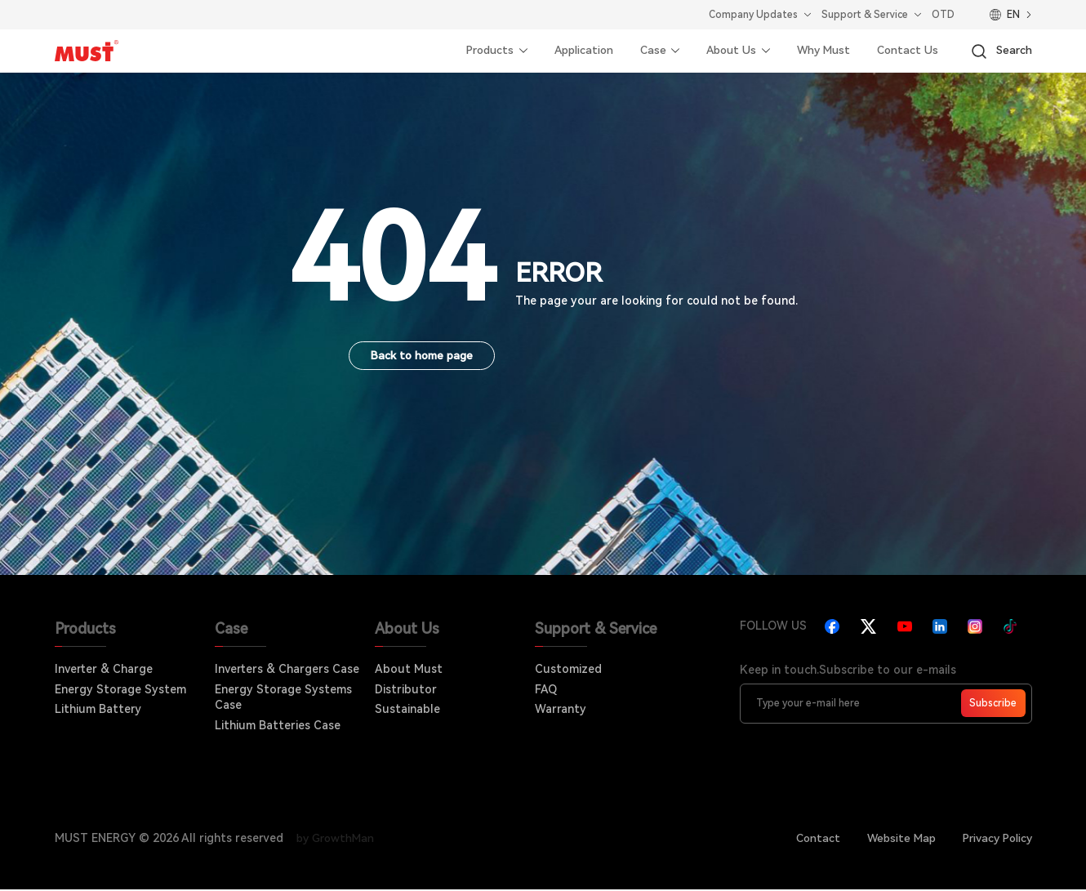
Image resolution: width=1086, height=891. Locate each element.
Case (643, 50)
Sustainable (407, 709)
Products (473, 50)
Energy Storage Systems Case (283, 698)
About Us (723, 50)
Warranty (560, 709)
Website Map (894, 838)
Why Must (818, 50)
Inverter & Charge (104, 669)
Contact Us (905, 50)
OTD (943, 14)
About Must (409, 669)
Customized (568, 669)
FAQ (546, 690)
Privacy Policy (994, 838)
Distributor (406, 690)
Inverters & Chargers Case (287, 669)
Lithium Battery (98, 709)
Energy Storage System (120, 690)
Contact (808, 838)
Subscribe (993, 704)
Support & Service (864, 14)
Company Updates (753, 14)
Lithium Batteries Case (277, 726)
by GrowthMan (338, 838)
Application (571, 50)
